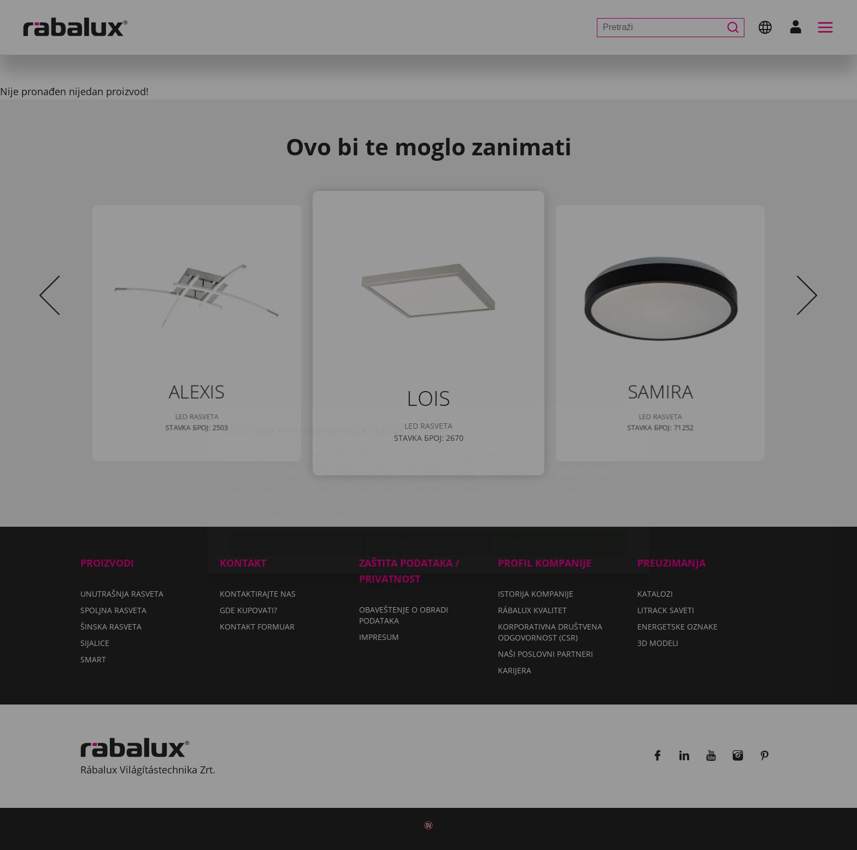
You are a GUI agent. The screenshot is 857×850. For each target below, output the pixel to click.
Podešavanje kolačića (299, 479)
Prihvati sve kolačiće (561, 479)
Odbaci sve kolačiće (431, 479)
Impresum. (369, 447)
